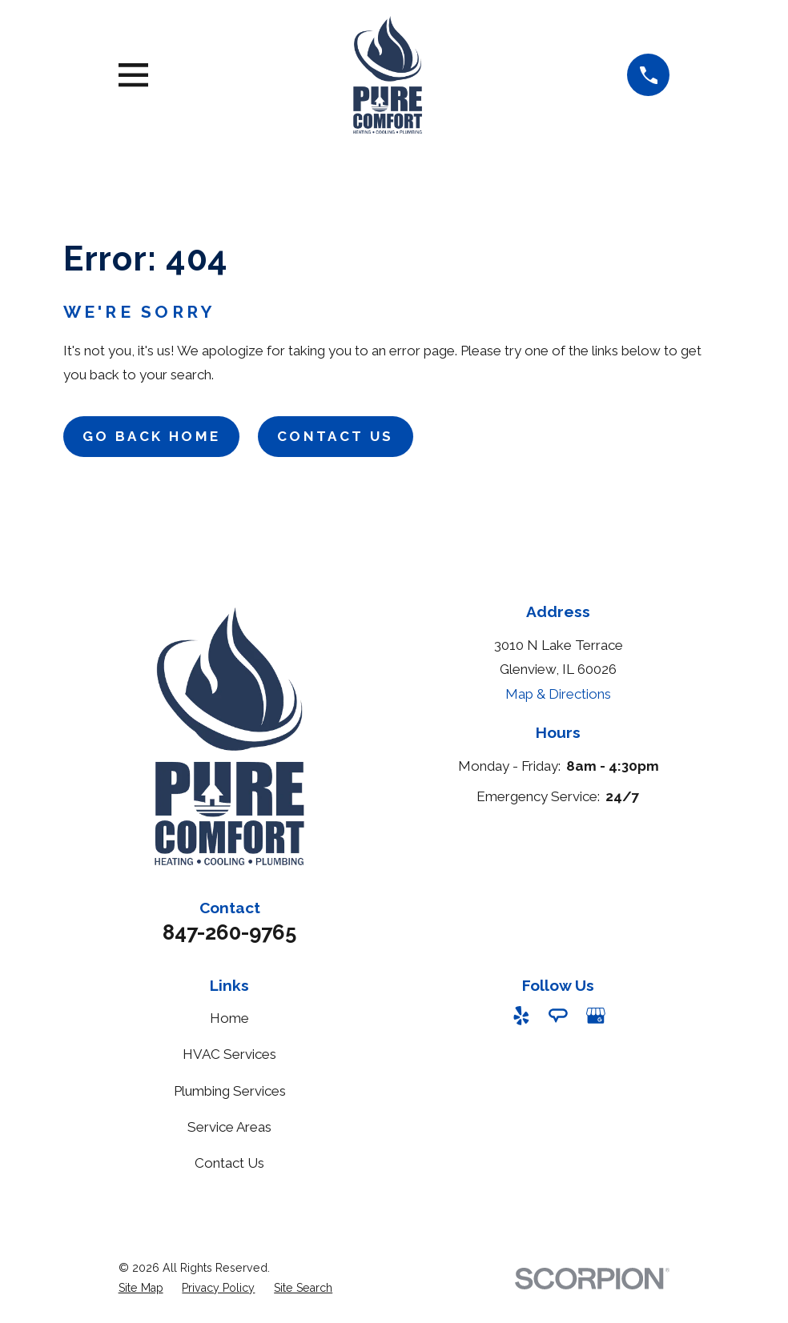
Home (229, 1018)
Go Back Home (151, 436)
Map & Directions (558, 694)
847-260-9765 (229, 932)
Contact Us (335, 436)
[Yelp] (521, 1015)
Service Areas (229, 1127)
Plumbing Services (230, 1091)
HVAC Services (229, 1054)
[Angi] (558, 1015)
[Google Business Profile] (595, 1015)
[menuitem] (141, 1288)
